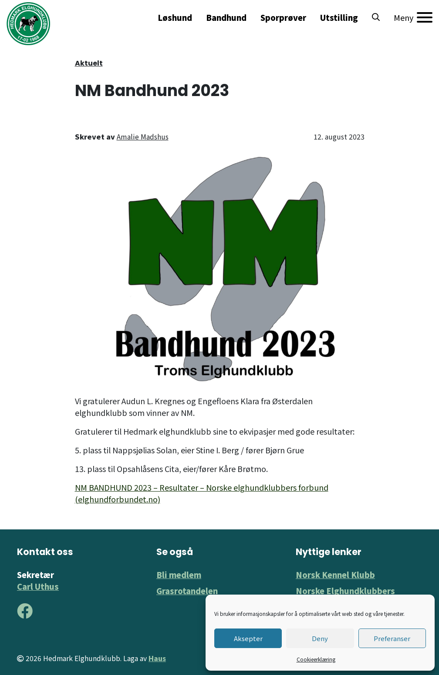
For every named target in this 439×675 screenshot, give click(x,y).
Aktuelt (89, 63)
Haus (157, 658)
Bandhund (226, 17)
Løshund (175, 17)
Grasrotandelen (187, 590)
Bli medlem (178, 574)
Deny (320, 638)
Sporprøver (283, 17)
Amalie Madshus (143, 136)
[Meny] (413, 17)
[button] (376, 17)
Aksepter (248, 638)
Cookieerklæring (316, 659)
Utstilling (339, 17)
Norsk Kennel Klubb (335, 574)
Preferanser (392, 638)
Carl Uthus (38, 586)
